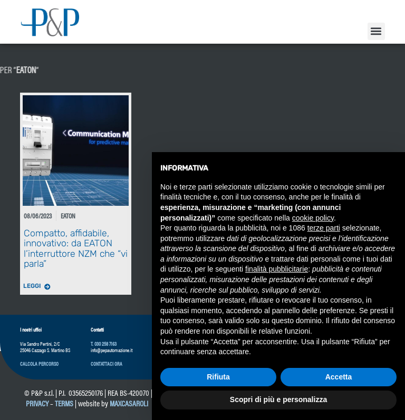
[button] (376, 31)
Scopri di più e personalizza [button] (278, 399)
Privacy (37, 402)
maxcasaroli (130, 402)
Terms (64, 402)
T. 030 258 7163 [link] (104, 343)
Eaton (68, 216)
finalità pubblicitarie (276, 269)
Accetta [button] (338, 377)
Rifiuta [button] (218, 377)
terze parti (323, 228)
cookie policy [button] (313, 218)
